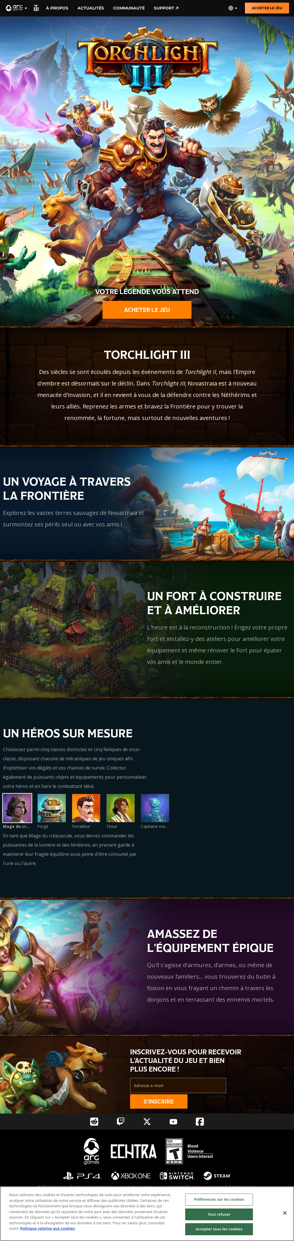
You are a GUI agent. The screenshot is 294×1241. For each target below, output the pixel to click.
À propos (57, 8)
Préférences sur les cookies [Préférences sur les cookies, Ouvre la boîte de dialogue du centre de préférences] (219, 1199)
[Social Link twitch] (121, 1122)
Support (166, 8)
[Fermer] (284, 1213)
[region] (147, 1213)
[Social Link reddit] (94, 1121)
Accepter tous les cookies (219, 1229)
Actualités (91, 8)
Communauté (129, 8)
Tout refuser (219, 1214)
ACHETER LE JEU (267, 8)
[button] (17, 8)
